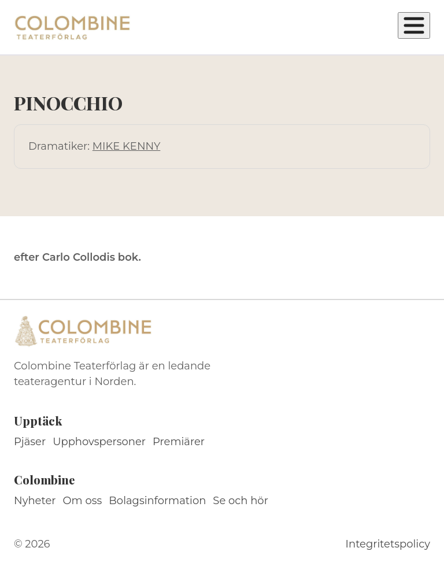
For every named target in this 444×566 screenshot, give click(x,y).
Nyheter (35, 500)
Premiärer (179, 441)
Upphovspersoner (99, 441)
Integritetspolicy (388, 544)
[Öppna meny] (414, 25)
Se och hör (240, 500)
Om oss (82, 500)
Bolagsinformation (157, 500)
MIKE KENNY (126, 146)
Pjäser (30, 441)
